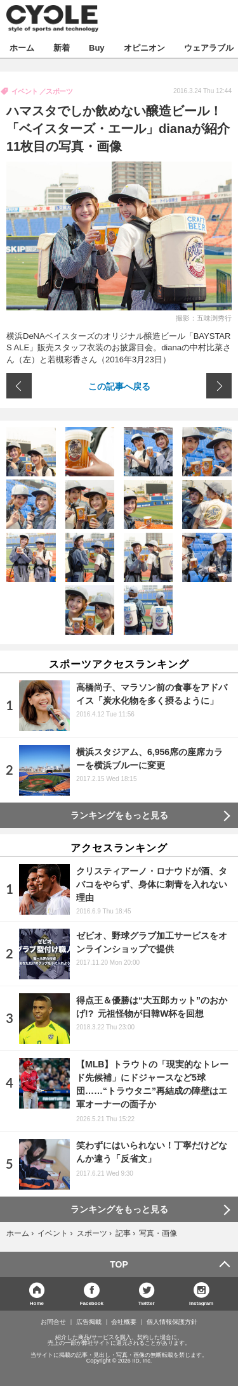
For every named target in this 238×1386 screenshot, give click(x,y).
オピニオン (144, 47)
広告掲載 (89, 1322)
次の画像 (219, 385)
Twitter (146, 1303)
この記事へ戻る (119, 385)
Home (37, 1303)
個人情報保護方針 (172, 1322)
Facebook (91, 1303)
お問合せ (53, 1322)
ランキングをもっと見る (119, 815)
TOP (119, 1264)
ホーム (22, 47)
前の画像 (19, 385)
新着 (61, 47)
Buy (97, 47)
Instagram (201, 1303)
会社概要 (123, 1322)
